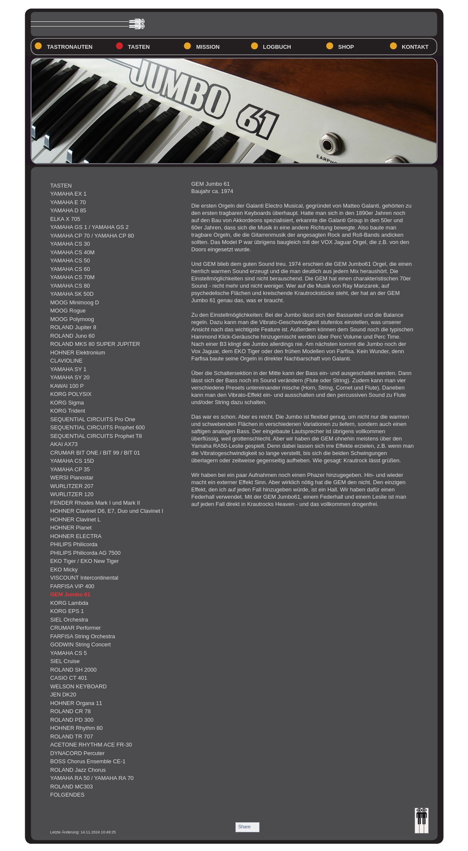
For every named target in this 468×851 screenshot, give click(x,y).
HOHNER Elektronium (78, 352)
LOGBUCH (277, 47)
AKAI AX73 (64, 444)
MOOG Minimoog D (74, 302)
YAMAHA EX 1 (68, 193)
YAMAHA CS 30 (70, 244)
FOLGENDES (67, 794)
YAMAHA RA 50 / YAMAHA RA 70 (92, 778)
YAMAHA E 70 (68, 202)
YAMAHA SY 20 (70, 377)
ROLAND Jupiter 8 (73, 327)
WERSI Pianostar (72, 477)
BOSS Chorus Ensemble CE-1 (88, 761)
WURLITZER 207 (72, 486)
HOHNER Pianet (71, 527)
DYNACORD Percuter (77, 753)
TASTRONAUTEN (70, 47)
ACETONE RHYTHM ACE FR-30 (91, 744)
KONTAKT (415, 47)
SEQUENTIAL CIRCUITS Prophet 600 (97, 427)
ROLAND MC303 (71, 786)
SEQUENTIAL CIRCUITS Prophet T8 (96, 436)
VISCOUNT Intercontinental (84, 577)
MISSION (208, 47)
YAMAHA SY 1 (68, 369)
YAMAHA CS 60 (70, 269)
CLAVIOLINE (66, 360)
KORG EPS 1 (67, 611)
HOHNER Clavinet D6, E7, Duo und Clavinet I (106, 511)
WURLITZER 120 (72, 494)
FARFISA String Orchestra (82, 636)
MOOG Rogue (68, 310)
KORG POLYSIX (71, 394)
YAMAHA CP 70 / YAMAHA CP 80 (92, 235)
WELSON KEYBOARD (78, 686)
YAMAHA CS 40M (72, 252)
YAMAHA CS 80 (70, 286)
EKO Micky (64, 569)
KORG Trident (67, 411)
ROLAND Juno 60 (72, 336)
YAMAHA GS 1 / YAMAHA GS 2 (89, 227)
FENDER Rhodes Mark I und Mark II (95, 503)
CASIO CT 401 (68, 678)
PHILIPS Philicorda (74, 544)
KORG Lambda (69, 603)
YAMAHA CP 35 (70, 469)
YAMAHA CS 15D (72, 461)
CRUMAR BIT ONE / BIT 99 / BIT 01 (95, 452)
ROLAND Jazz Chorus (78, 770)
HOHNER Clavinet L (75, 519)
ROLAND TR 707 (71, 736)
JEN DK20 (63, 694)
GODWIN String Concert (80, 644)
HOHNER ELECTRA (76, 536)
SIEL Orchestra (69, 619)
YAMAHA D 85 (68, 210)
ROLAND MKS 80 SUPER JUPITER (95, 344)
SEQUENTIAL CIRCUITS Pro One (92, 419)
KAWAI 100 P (67, 386)
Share (244, 826)
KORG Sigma (67, 402)
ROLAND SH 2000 (73, 670)
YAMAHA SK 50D (72, 294)
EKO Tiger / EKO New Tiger (84, 561)
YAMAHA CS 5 (68, 653)
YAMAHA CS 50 (70, 260)
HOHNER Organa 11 (76, 703)
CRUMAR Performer (75, 628)
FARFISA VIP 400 (72, 586)
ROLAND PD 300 (72, 720)
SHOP (346, 47)
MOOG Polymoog (72, 319)
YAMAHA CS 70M (72, 277)
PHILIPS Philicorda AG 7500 (85, 553)
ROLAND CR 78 (70, 711)
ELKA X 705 (65, 219)
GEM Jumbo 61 (70, 594)
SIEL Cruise (65, 661)
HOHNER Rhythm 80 (76, 728)
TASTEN (139, 47)
